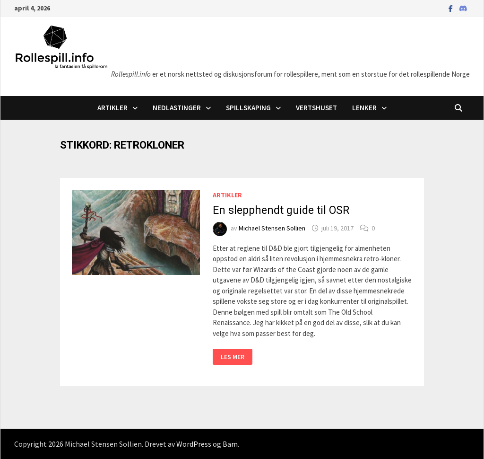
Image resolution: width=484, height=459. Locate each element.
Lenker (364, 107)
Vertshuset (316, 107)
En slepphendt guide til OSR (281, 210)
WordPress (193, 444)
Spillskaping (248, 107)
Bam (230, 444)
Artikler (112, 107)
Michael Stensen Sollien (272, 228)
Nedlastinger (177, 107)
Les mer (236, 357)
